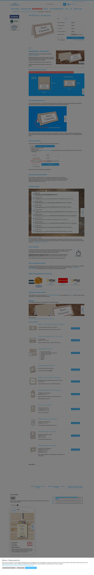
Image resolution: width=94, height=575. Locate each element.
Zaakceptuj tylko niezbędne (9, 567)
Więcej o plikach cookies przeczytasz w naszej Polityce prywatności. (18, 565)
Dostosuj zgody (20, 567)
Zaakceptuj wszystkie (31, 567)
